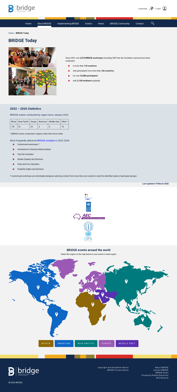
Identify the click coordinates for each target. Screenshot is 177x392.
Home (28, 23)
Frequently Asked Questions (155, 375)
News (101, 23)
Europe (106, 343)
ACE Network (162, 378)
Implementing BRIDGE (68, 23)
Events (88, 23)
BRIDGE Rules (162, 373)
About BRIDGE (44, 23)
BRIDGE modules (46, 140)
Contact (140, 23)
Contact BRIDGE (160, 370)
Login (161, 8)
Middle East (127, 343)
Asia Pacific (86, 343)
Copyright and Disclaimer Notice (113, 368)
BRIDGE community (120, 23)
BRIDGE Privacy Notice (118, 370)
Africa (46, 343)
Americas (64, 343)
